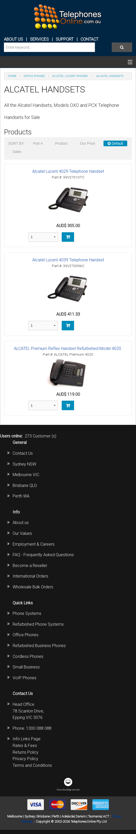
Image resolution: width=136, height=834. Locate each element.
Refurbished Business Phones (39, 645)
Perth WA (21, 496)
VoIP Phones (24, 677)
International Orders (30, 576)
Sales (16, 152)
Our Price (87, 143)
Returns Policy (25, 752)
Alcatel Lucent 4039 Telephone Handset (68, 259)
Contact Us (23, 453)
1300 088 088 (38, 728)
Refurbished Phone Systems (38, 624)
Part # (38, 143)
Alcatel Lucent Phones (70, 76)
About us (21, 522)
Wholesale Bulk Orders (33, 586)
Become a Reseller (30, 565)
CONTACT (89, 39)
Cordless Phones (28, 656)
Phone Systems (27, 613)
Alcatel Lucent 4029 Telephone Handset (68, 171)
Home (12, 76)
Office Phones (25, 634)
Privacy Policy (25, 758)
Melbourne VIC (26, 474)
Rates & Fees (25, 745)
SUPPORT (65, 39)
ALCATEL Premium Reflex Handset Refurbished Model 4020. (68, 348)
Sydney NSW (24, 464)
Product (61, 143)
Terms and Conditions (32, 765)
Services (39, 39)
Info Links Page (27, 738)
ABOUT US (13, 39)
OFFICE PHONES (34, 76)
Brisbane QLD (25, 485)
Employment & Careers (33, 544)
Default (115, 143)
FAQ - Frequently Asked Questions (43, 554)
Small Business (26, 667)
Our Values (22, 533)
